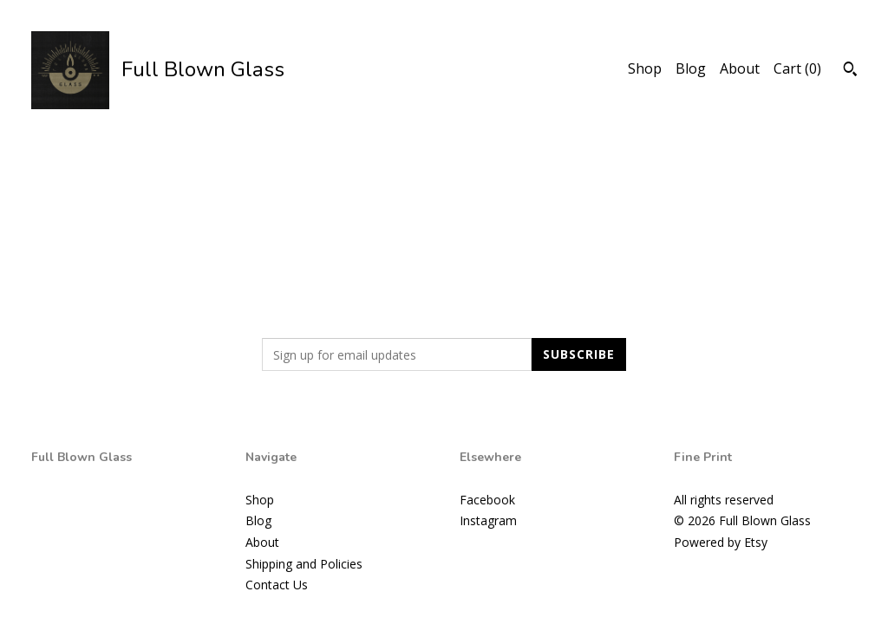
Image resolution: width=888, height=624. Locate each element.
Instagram (488, 520)
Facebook (487, 499)
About (740, 68)
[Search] (850, 71)
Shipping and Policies (303, 564)
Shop (645, 68)
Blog (691, 68)
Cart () (797, 68)
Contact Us (276, 584)
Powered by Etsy (720, 542)
